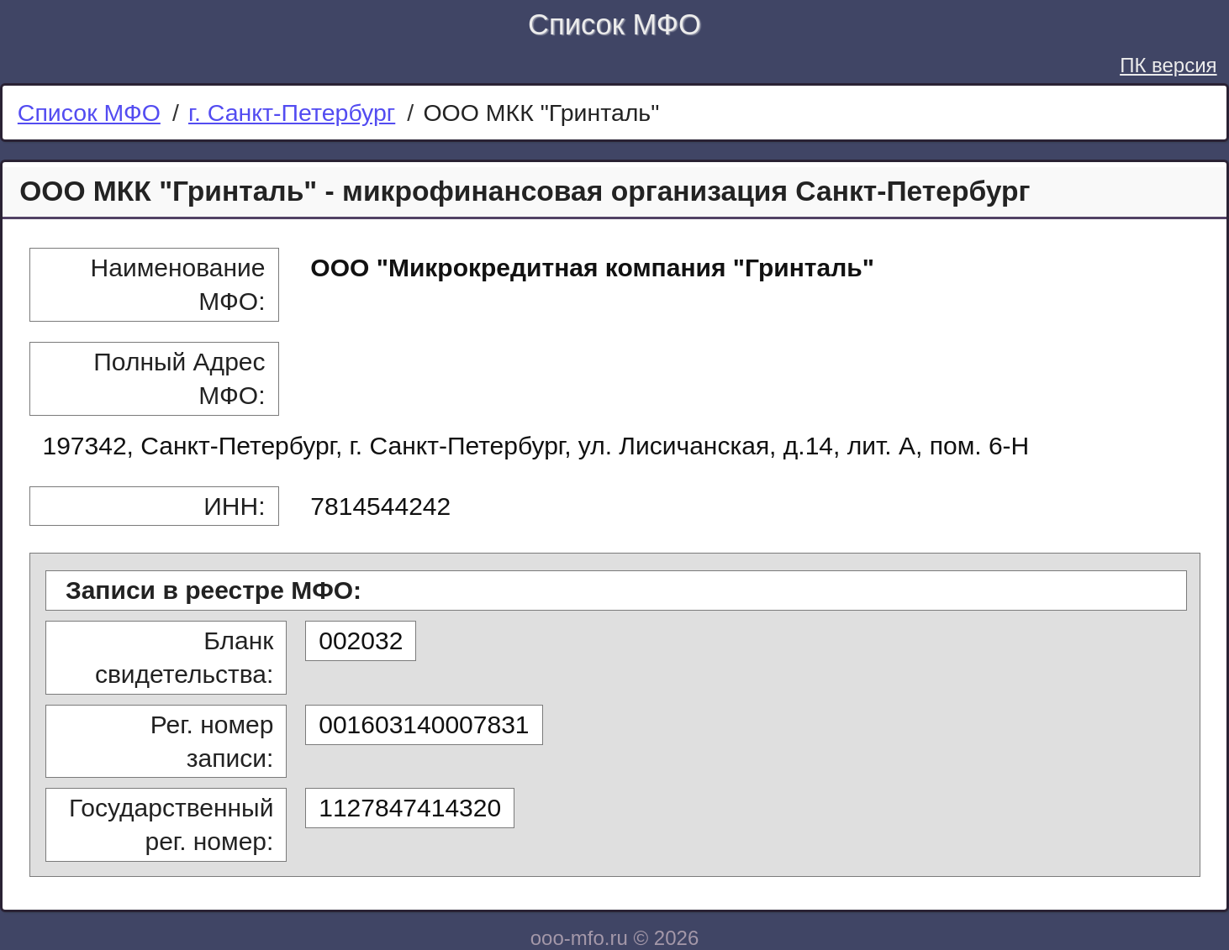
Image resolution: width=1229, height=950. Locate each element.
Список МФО (614, 24)
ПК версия (1168, 65)
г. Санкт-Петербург (291, 112)
